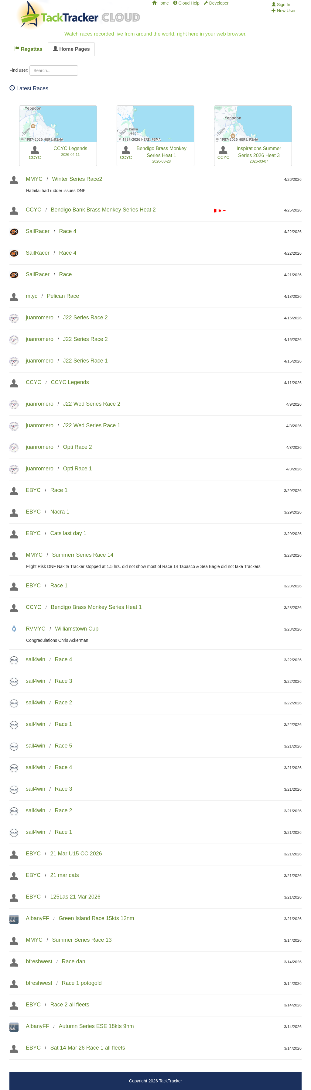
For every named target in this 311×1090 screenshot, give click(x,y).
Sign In (281, 4)
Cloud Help (186, 3)
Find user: (18, 70)
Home (160, 3)
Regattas (28, 49)
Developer (216, 3)
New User (284, 10)
